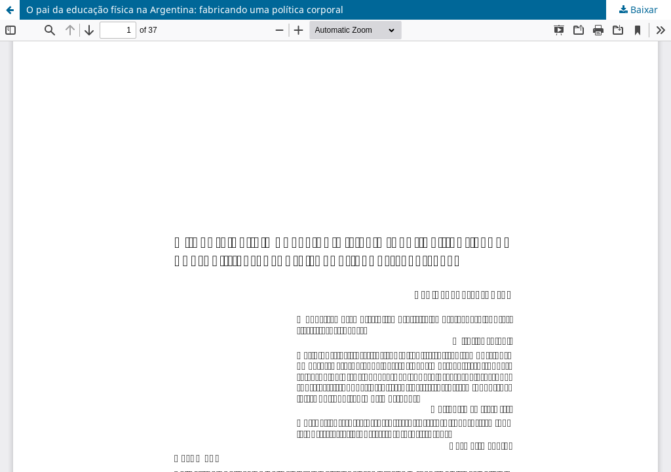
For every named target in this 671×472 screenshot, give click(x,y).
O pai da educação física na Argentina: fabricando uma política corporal (184, 9)
